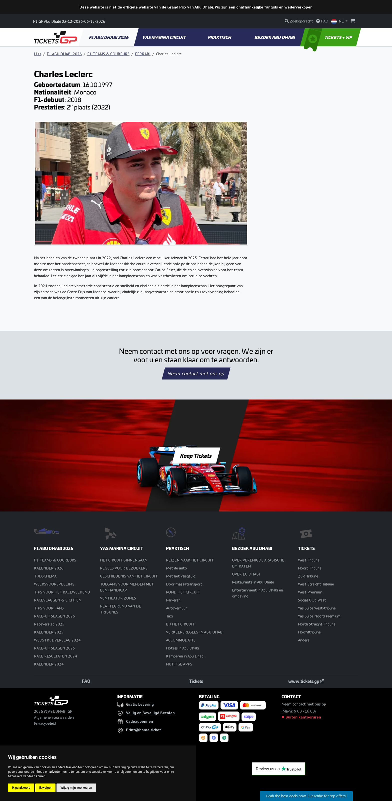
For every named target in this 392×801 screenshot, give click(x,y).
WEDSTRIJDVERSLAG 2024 (57, 640)
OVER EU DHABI (246, 574)
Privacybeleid (45, 723)
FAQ (86, 681)
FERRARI (142, 53)
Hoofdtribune (309, 632)
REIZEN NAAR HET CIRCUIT (190, 560)
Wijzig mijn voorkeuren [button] (76, 788)
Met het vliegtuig (180, 576)
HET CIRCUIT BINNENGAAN (123, 560)
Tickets (196, 681)
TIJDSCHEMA (45, 576)
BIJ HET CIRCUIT (180, 624)
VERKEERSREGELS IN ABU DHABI (195, 632)
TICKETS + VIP (328, 37)
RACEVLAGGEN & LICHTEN (57, 600)
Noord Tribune (310, 568)
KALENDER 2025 (49, 632)
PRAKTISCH (219, 37)
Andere (304, 640)
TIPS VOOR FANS (49, 608)
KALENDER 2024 (49, 664)
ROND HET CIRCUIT (183, 592)
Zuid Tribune (308, 576)
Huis (37, 53)
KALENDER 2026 (49, 568)
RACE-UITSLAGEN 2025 (54, 648)
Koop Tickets (196, 455)
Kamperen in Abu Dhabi (185, 656)
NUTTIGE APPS (179, 664)
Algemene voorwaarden (54, 717)
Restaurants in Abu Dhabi (253, 582)
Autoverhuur (176, 608)
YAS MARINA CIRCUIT (164, 37)
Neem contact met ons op (196, 373)
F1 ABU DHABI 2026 (108, 37)
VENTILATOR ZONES (118, 598)
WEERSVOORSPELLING (54, 584)
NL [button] (337, 21)
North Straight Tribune (317, 624)
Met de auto (176, 568)
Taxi (169, 616)
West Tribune (309, 560)
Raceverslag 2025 (49, 624)
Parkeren (173, 600)
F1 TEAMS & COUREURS (108, 53)
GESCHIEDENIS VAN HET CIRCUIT (129, 576)
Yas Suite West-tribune (317, 608)
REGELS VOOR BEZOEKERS (124, 568)
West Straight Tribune (316, 584)
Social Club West (312, 600)
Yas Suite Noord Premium (319, 616)
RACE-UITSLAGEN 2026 (54, 616)
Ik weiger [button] (45, 788)
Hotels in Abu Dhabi (182, 648)
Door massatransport (184, 584)
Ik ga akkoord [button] (21, 788)
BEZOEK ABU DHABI (275, 37)
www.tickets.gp (306, 681)
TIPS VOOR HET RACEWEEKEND (62, 592)
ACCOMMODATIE (181, 640)
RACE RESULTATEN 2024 (55, 656)
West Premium (310, 592)
